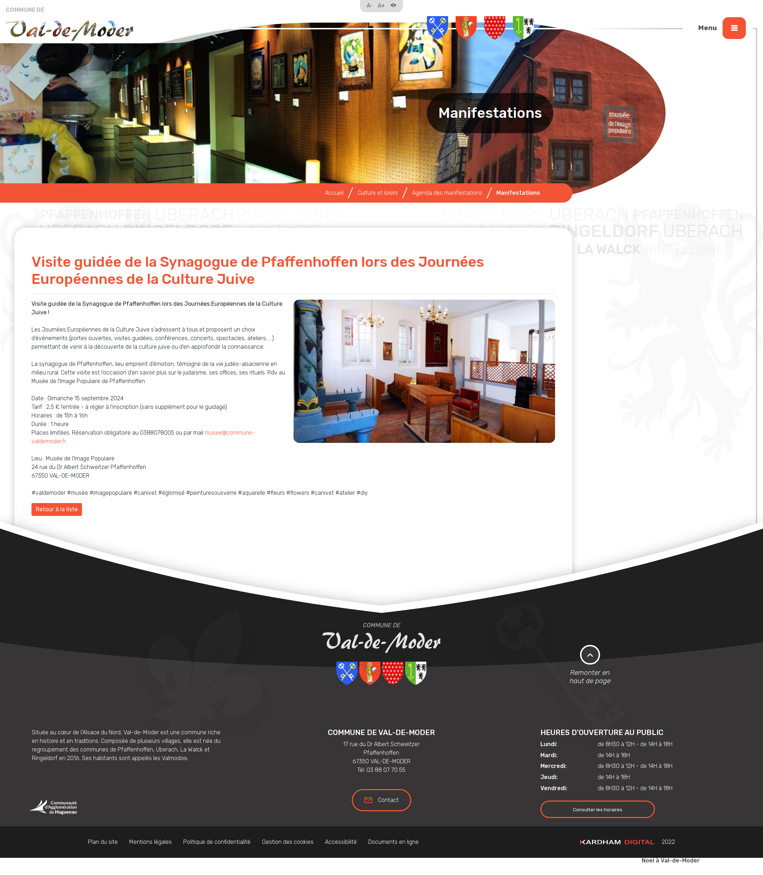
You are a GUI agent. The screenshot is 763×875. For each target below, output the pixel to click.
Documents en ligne (393, 841)
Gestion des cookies (288, 841)
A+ (381, 5)
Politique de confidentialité (217, 841)
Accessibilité (341, 841)
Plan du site (103, 841)
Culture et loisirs (378, 192)
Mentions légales (150, 841)
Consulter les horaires (597, 809)
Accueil (334, 192)
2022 (627, 841)
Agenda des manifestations (447, 192)
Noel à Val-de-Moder (671, 860)
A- (369, 5)
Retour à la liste (57, 509)
